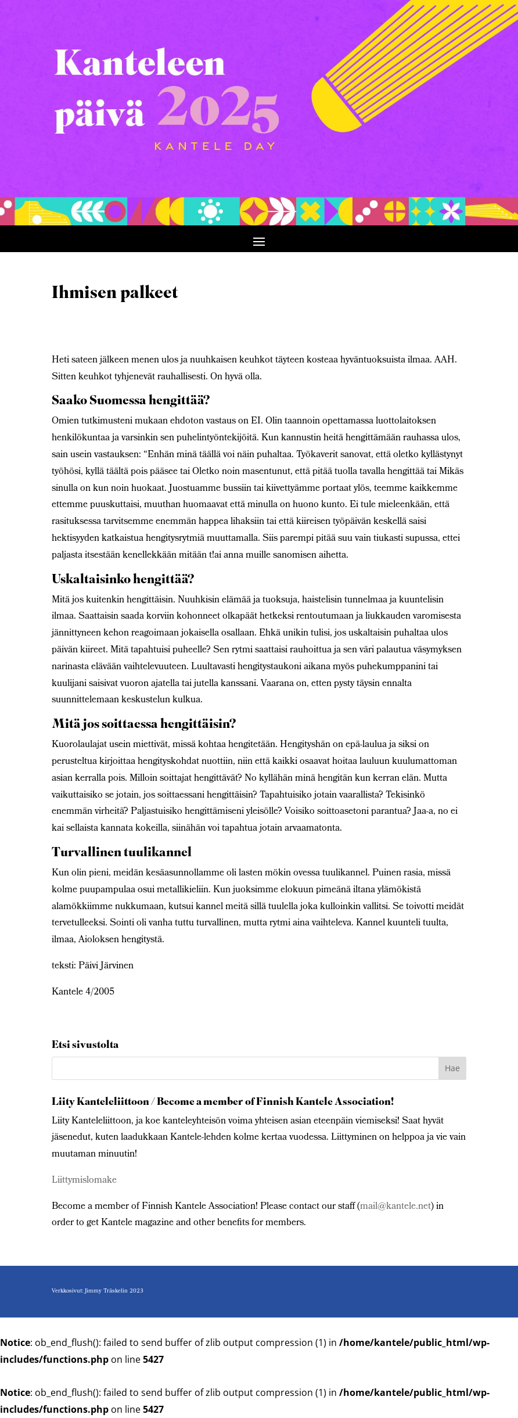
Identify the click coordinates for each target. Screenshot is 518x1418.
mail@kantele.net (395, 1207)
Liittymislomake (84, 1181)
